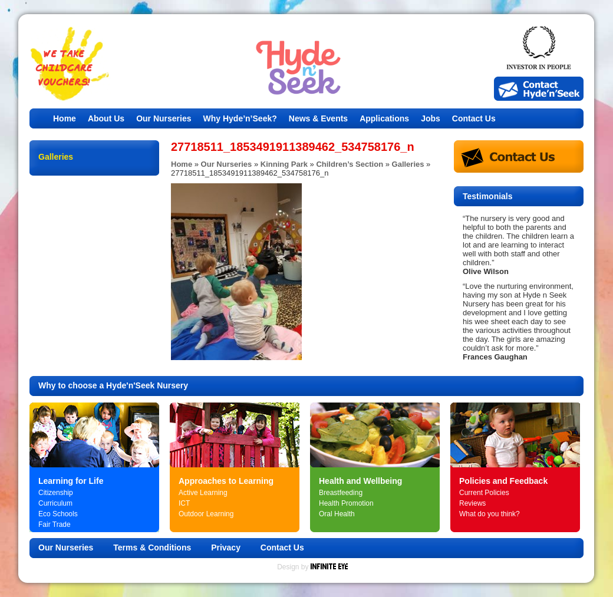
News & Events (318, 118)
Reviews (472, 503)
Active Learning (203, 493)
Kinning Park (284, 164)
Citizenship (55, 493)
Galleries (408, 164)
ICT (184, 503)
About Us (106, 118)
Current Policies (484, 493)
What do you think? (489, 514)
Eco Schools (58, 514)
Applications (384, 118)
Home (64, 118)
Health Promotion (346, 503)
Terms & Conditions (152, 547)
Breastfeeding (340, 493)
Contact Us (474, 118)
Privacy (225, 547)
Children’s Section (349, 164)
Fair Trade (54, 524)
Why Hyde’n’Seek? (240, 118)
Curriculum (55, 503)
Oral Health (337, 514)
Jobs (430, 118)
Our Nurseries (163, 118)
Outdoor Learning (206, 514)
